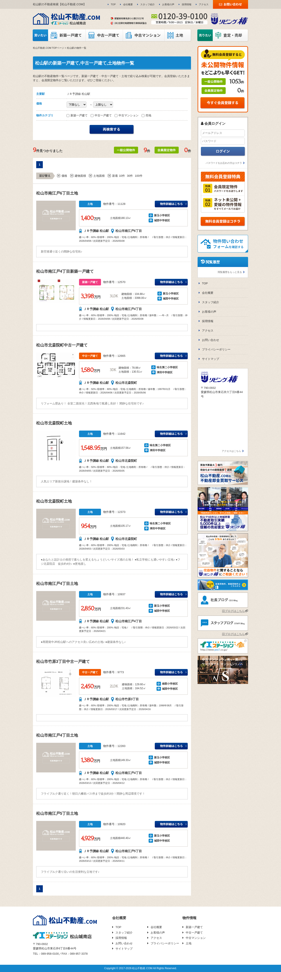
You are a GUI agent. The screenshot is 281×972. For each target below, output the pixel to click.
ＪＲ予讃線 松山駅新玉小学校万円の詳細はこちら (171, 204)
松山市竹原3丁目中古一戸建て (63, 661)
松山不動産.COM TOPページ (48, 48)
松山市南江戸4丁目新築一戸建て (65, 271)
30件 (130, 175)
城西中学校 (160, 220)
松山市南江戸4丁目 (128, 309)
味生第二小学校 (166, 367)
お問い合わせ (210, 340)
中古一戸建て (102, 115)
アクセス (204, 4)
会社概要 (128, 4)
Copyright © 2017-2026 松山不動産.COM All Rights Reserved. (140, 968)
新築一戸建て (77, 115)
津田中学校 (163, 372)
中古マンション (127, 115)
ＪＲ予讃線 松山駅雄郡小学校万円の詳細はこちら (171, 672)
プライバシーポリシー (216, 349)
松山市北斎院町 (126, 382)
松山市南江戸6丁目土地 (57, 193)
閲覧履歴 (213, 262)
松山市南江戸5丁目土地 (57, 813)
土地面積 (99, 175)
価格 (64, 175)
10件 (122, 175)
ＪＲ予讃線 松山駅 (96, 231)
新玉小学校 (160, 215)
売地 (146, 115)
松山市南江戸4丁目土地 (57, 583)
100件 (138, 175)
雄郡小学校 (168, 683)
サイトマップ (210, 359)
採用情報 (186, 4)
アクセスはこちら (231, 451)
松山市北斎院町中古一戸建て (62, 345)
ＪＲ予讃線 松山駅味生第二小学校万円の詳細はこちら (171, 356)
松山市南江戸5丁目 (128, 851)
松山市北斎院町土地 (54, 423)
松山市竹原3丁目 (127, 699)
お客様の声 (168, 4)
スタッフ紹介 (147, 4)
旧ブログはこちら (233, 611)
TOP (113, 4)
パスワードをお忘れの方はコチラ (224, 163)
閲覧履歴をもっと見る (230, 272)
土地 (188, 943)
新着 (115, 175)
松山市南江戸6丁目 (128, 231)
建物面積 (80, 175)
